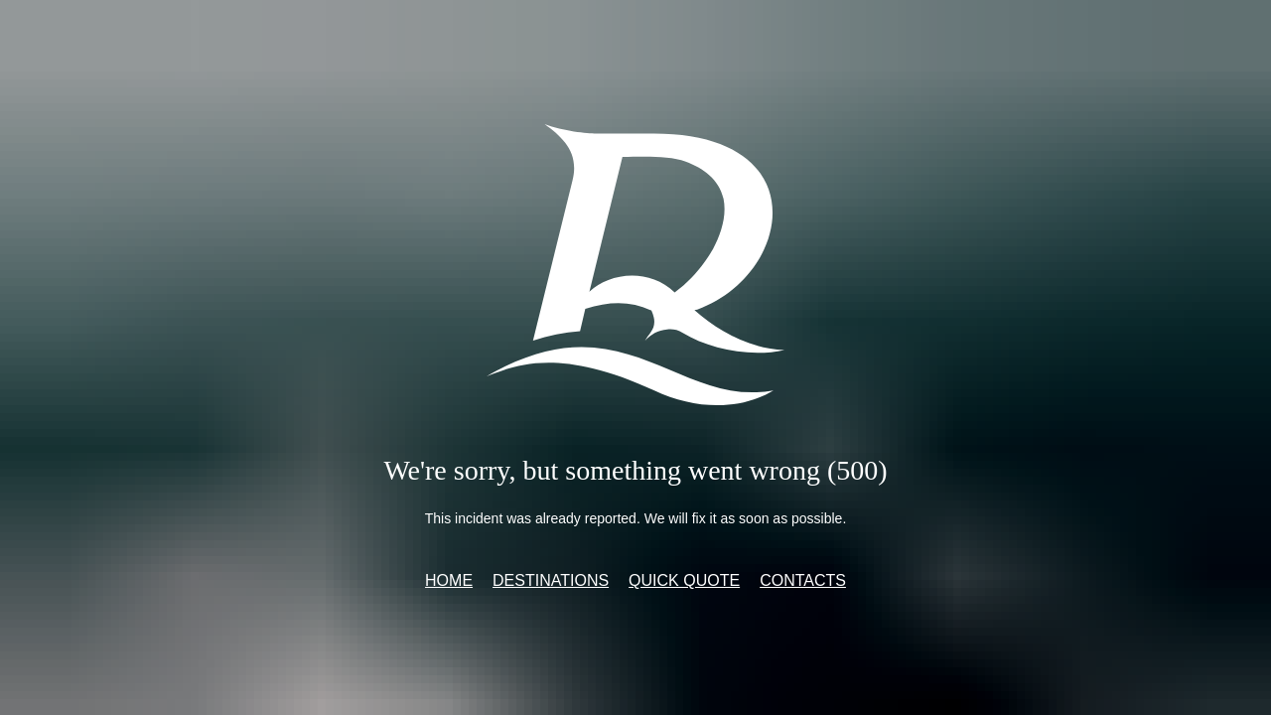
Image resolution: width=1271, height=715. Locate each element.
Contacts (803, 580)
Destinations (551, 580)
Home (449, 580)
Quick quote (684, 580)
